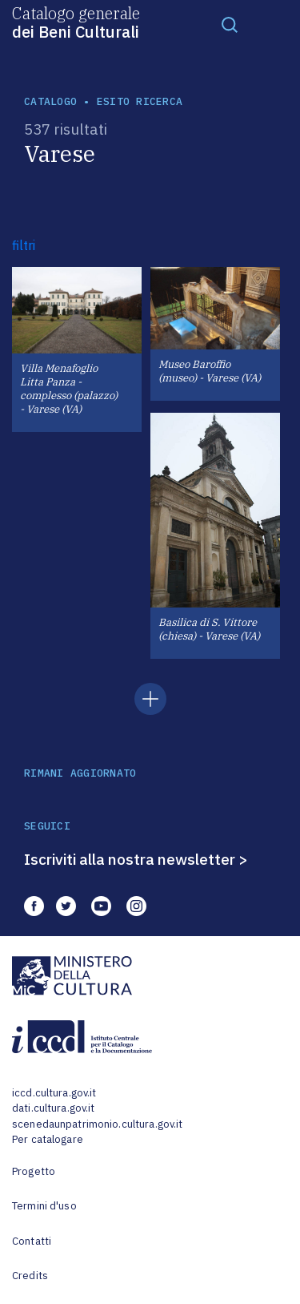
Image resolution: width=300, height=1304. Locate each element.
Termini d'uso (44, 1206)
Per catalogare (47, 1139)
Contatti (31, 1241)
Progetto (33, 1171)
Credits (30, 1275)
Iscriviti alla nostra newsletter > (136, 859)
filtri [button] (23, 245)
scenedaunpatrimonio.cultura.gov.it (97, 1124)
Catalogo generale (76, 21)
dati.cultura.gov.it (53, 1108)
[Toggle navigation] (229, 24)
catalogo (50, 101)
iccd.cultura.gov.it (54, 1093)
